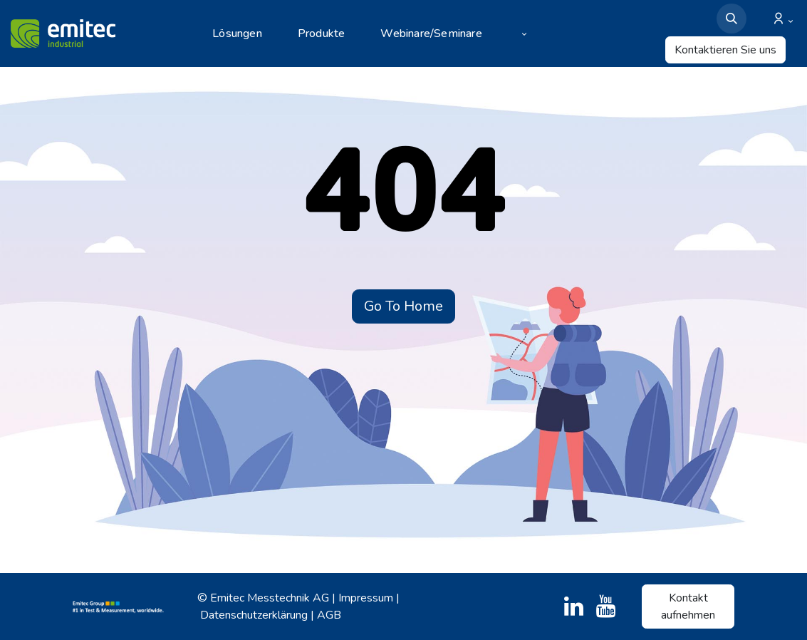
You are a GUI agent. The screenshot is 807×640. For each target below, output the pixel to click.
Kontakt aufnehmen (688, 606)
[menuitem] (246, 33)
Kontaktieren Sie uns (725, 50)
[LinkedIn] (573, 606)
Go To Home (403, 306)
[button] (731, 18)
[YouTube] (605, 606)
